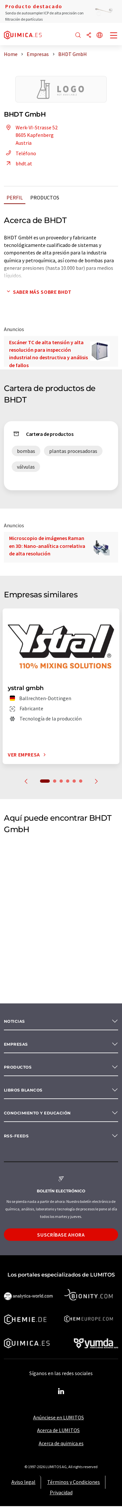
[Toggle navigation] (114, 36)
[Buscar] (78, 35)
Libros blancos (23, 1090)
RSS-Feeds (16, 1135)
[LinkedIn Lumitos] (61, 1391)
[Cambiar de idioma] (99, 35)
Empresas (16, 1044)
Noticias (14, 1021)
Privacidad (61, 1492)
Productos (44, 197)
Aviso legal (23, 1482)
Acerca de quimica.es (61, 1443)
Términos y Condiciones (73, 1482)
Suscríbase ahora (61, 1234)
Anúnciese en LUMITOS (58, 1417)
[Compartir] (88, 35)
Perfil (15, 197)
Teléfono (20, 153)
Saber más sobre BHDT (38, 292)
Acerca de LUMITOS (58, 1430)
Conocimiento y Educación (37, 1113)
